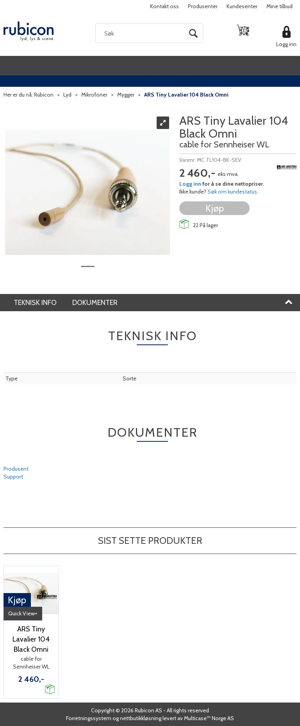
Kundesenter (242, 6)
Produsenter (203, 6)
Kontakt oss (164, 6)
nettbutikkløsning (140, 718)
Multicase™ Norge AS (209, 718)
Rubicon (44, 94)
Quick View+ (23, 613)
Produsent (16, 468)
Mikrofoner (94, 94)
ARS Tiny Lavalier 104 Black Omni (186, 94)
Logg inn (286, 44)
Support (13, 476)
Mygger (125, 94)
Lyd (67, 94)
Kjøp (214, 208)
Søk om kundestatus (232, 191)
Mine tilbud (279, 6)
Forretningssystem (88, 718)
